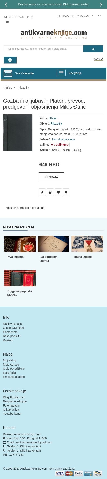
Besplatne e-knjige (15, 401)
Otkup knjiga (11, 409)
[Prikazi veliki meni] (61, 72)
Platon (53, 118)
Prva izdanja (15, 256)
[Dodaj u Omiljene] (58, 192)
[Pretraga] (93, 48)
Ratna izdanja (83, 256)
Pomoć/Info (10, 332)
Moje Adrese (11, 364)
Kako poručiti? (12, 336)
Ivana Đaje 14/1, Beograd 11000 (26, 438)
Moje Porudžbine (14, 368)
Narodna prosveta (63, 139)
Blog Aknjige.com (14, 397)
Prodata (51, 177)
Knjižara (8, 340)
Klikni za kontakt (30, 446)
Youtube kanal (12, 413)
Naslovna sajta (12, 323)
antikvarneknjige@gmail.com (34, 442)
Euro (96, 15)
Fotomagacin (11, 405)
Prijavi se (67, 16)
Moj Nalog (9, 360)
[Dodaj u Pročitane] (66, 192)
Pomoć (84, 16)
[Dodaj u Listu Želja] (42, 192)
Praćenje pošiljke (14, 376)
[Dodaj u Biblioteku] (50, 192)
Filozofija (23, 87)
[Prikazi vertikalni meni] (8, 73)
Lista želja (9, 372)
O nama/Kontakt (13, 328)
